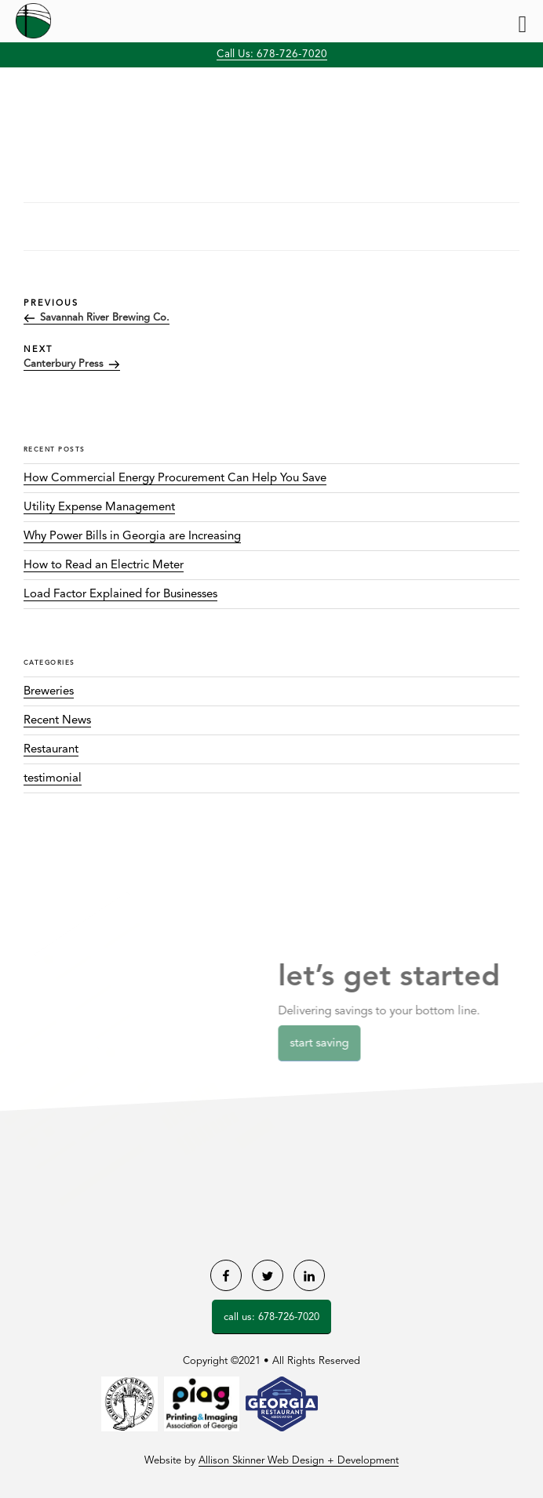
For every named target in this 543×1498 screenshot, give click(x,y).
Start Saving (324, 1044)
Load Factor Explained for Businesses (120, 594)
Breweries (49, 692)
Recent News (57, 721)
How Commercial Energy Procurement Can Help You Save (175, 478)
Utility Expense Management (99, 507)
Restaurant (51, 750)
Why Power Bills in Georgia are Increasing (132, 536)
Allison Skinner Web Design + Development (299, 1461)
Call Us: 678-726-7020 (272, 54)
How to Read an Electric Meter (104, 565)
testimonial (53, 779)
